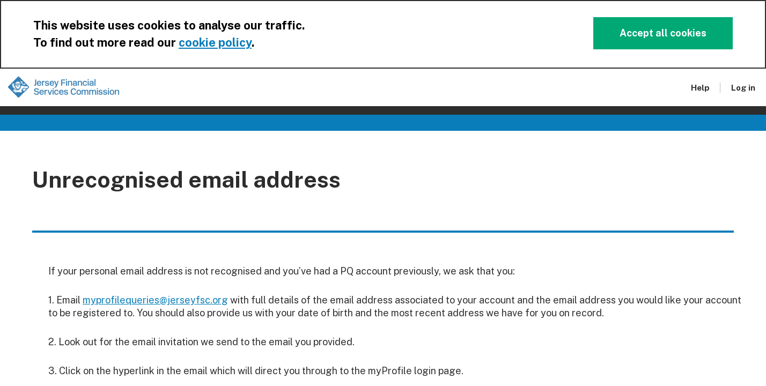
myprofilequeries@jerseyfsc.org (155, 300)
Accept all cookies (663, 33)
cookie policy (215, 42)
